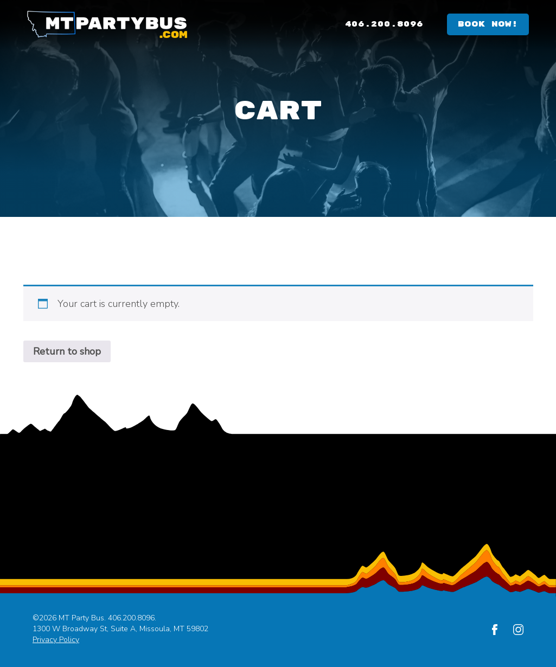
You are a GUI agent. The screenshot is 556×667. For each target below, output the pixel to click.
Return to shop (67, 351)
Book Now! (488, 24)
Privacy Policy (56, 639)
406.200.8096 (384, 24)
